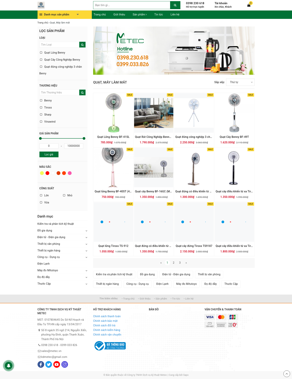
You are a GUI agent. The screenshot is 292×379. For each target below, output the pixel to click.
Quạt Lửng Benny (52, 52)
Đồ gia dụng (45, 230)
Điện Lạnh (44, 263)
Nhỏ (67, 195)
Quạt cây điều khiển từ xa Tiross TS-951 (234, 191)
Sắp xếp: (219, 82)
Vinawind (48, 121)
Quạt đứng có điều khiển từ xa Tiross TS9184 (194, 191)
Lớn (44, 195)
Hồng (70, 173)
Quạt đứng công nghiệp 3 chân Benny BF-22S (194, 136)
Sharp (45, 114)
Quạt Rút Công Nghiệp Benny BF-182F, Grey (154, 136)
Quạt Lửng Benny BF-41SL (113, 136)
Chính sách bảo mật (105, 320)
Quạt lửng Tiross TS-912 (113, 245)
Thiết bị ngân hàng (49, 250)
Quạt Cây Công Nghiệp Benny (60, 59)
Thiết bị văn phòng (49, 243)
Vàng (42, 173)
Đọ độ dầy (44, 277)
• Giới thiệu (144, 298)
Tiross (46, 107)
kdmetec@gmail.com (54, 356)
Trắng (53, 173)
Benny (46, 100)
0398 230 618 (195, 3)
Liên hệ (175, 14)
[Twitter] (48, 364)
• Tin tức (175, 298)
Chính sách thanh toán (107, 316)
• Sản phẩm (160, 298)
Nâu (58, 173)
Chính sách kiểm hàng (106, 330)
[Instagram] (64, 364)
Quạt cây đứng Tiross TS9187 (194, 245)
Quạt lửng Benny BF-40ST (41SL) (113, 191)
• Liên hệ (188, 298)
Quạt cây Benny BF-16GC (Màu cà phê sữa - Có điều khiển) (154, 191)
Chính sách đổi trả (104, 325)
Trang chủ (100, 14)
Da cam (64, 173)
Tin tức (158, 14)
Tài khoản (221, 3)
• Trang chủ (128, 298)
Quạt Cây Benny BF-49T (234, 136)
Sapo (186, 375)
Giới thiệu (119, 14)
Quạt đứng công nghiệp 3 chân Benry (60, 70)
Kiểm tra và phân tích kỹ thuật (56, 223)
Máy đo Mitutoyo (48, 270)
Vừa (44, 202)
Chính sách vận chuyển (107, 334)
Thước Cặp (44, 283)
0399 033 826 (68, 345)
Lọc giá (49, 154)
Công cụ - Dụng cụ (49, 257)
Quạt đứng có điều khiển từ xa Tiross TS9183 (154, 245)
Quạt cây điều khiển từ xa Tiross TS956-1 (234, 245)
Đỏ (47, 173)
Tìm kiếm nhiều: (108, 298)
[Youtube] (56, 364)
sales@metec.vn (51, 351)
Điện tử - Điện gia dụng (51, 237)
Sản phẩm (140, 14)
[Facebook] (41, 364)
